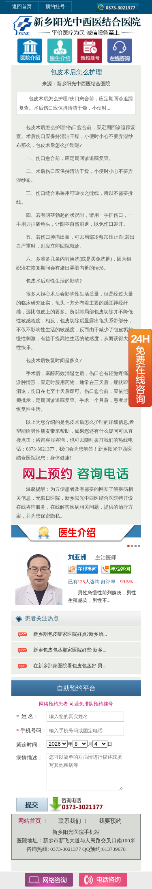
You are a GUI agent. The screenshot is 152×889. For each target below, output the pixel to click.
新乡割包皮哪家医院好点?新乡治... (70, 634)
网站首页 (29, 821)
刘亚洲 (77, 557)
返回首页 (22, 6)
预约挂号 (55, 6)
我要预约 (110, 821)
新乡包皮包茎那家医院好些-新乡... (70, 650)
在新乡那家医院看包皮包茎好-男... (70, 666)
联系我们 (69, 821)
